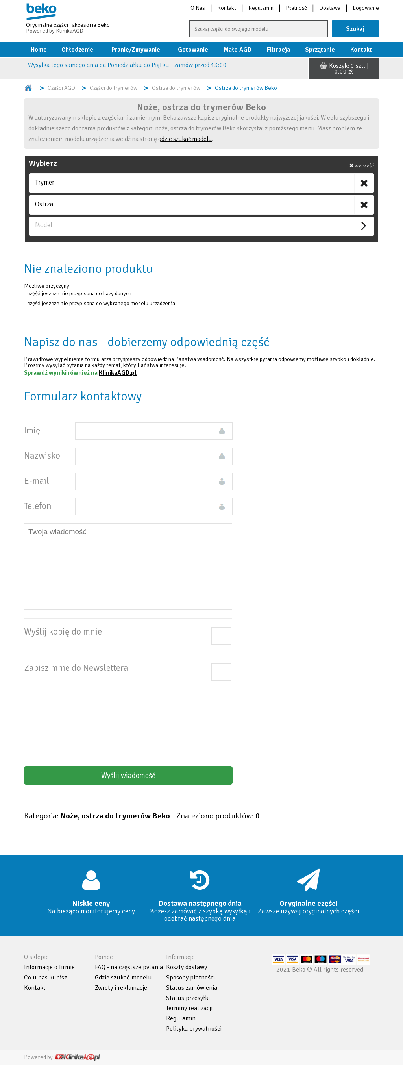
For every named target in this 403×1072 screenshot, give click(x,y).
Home (39, 50)
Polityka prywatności (194, 1029)
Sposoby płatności (190, 977)
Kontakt (226, 7)
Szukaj (355, 29)
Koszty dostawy (186, 967)
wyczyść (361, 165)
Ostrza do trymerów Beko (246, 87)
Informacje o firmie (49, 967)
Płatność (296, 7)
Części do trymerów (113, 87)
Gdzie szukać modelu (123, 977)
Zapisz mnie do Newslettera (76, 672)
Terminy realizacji (189, 1008)
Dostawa (329, 7)
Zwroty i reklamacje (121, 988)
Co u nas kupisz (45, 977)
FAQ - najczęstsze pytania (129, 967)
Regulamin (261, 7)
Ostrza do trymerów (176, 87)
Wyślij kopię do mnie (63, 636)
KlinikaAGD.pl (118, 373)
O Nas (197, 7)
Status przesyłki (188, 998)
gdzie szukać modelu (185, 139)
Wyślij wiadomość (128, 775)
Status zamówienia (191, 988)
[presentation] (155, 718)
